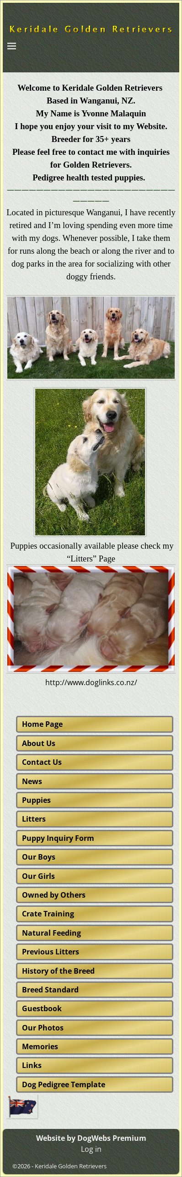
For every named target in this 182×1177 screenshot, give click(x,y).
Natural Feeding (51, 933)
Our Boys (38, 857)
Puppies (36, 800)
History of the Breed (58, 971)
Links (32, 1065)
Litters (34, 819)
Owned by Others (54, 895)
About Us (38, 743)
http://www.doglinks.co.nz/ (91, 682)
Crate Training (48, 914)
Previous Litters (50, 952)
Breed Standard (50, 990)
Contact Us (42, 762)
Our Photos (43, 1028)
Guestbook (42, 1008)
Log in (91, 1149)
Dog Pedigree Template (63, 1084)
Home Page (42, 724)
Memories (40, 1046)
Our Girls (38, 876)
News (32, 781)
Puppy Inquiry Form (58, 838)
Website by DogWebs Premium (91, 1138)
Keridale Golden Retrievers (71, 1166)
